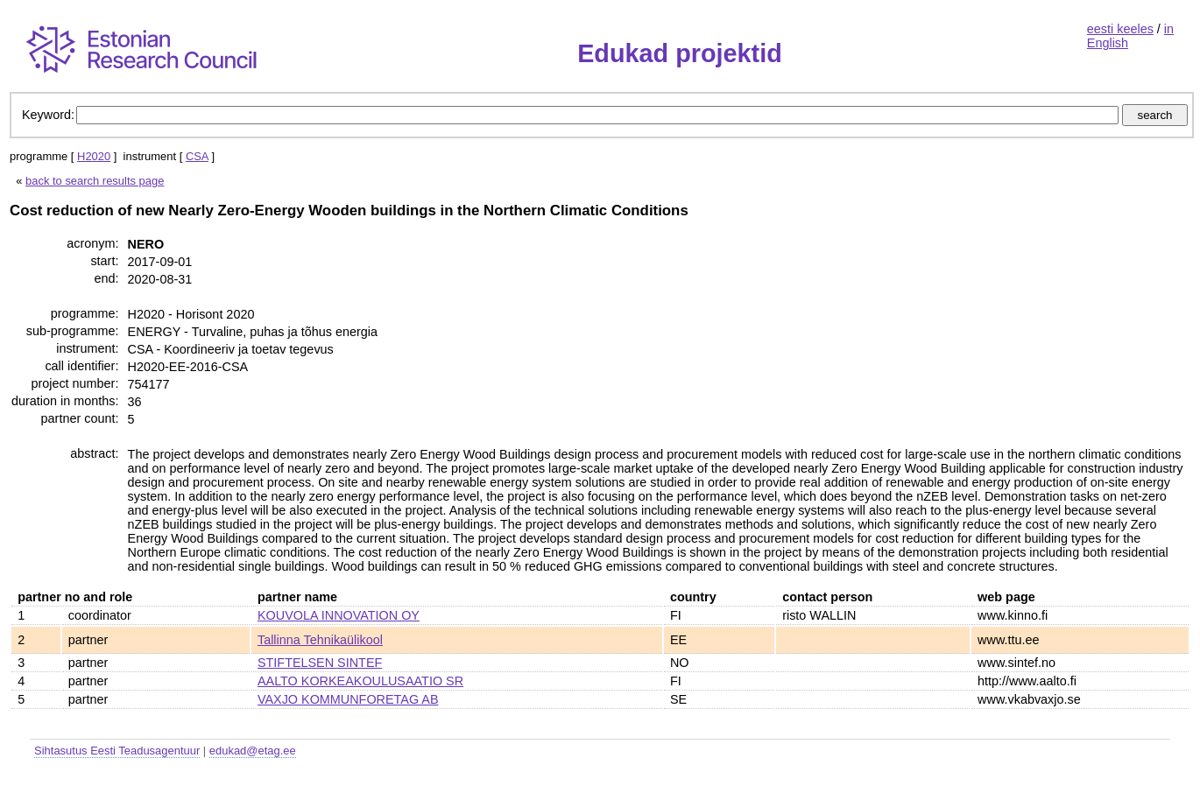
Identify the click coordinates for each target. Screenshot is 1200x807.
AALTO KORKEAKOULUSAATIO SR (360, 681)
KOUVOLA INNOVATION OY (339, 615)
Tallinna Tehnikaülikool (320, 640)
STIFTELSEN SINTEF (320, 663)
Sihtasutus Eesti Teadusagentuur (117, 750)
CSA (197, 156)
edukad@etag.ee (252, 750)
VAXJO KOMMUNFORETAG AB (348, 699)
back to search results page (94, 180)
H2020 (93, 156)
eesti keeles (1120, 29)
